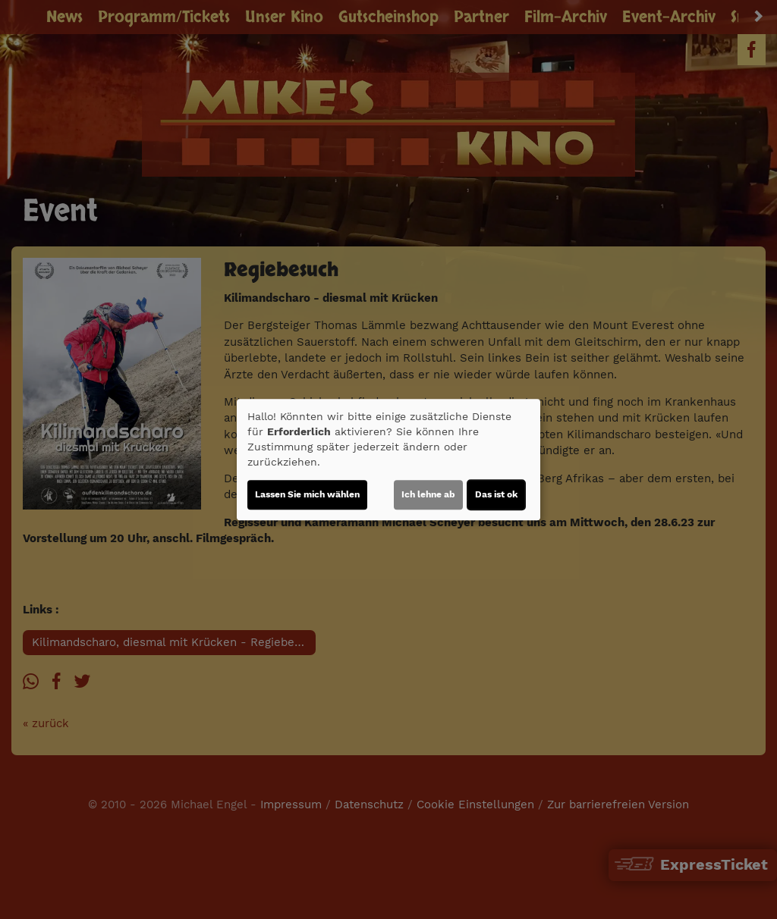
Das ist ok (496, 494)
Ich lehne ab (428, 494)
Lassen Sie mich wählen (307, 494)
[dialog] (388, 459)
